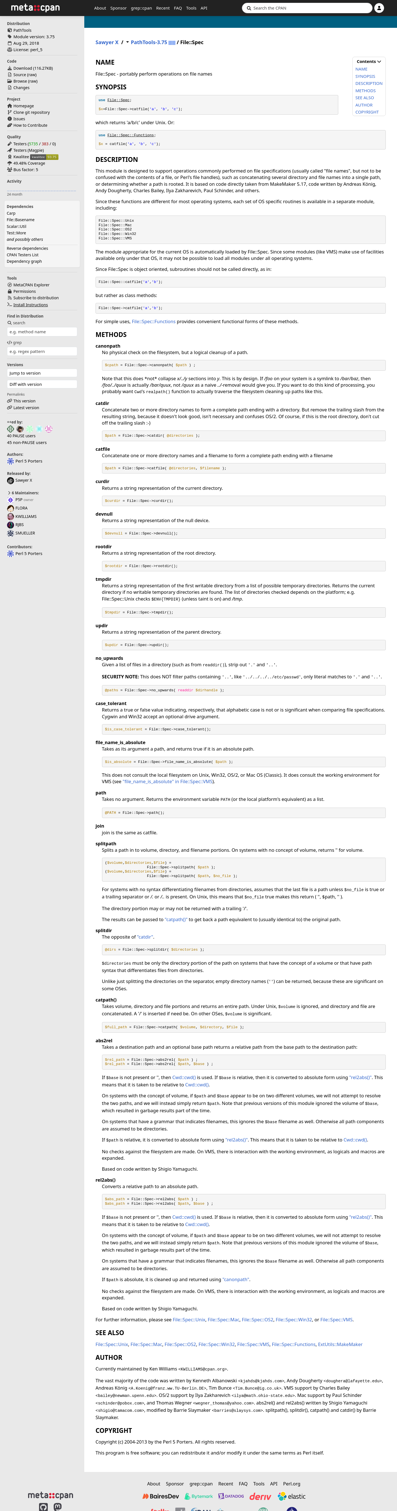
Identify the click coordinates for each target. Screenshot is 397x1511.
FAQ (178, 8)
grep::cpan (141, 8)
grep (14, 342)
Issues (19, 118)
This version (24, 401)
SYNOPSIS (365, 76)
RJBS (15, 524)
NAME (361, 69)
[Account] (379, 8)
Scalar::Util (16, 226)
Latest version (26, 407)
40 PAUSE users (21, 435)
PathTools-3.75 (149, 42)
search (16, 322)
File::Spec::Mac (223, 1319)
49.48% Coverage (29, 163)
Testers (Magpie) (28, 150)
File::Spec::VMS (336, 1319)
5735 (33, 143)
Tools (191, 8)
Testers (20, 143)
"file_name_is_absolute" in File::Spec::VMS (167, 781)
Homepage (23, 105)
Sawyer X (19, 480)
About (100, 8)
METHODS (365, 90)
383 (45, 143)
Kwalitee (21, 156)
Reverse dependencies (27, 248)
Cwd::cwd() (184, 1077)
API (204, 8)
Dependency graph (24, 261)
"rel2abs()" (360, 1077)
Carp (11, 213)
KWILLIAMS (22, 516)
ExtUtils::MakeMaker (340, 1344)
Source (19, 74)
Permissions (24, 291)
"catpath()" (176, 919)
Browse (20, 81)
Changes (21, 87)
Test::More (16, 232)
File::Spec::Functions (130, 135)
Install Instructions (30, 304)
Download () (33, 68)
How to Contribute (30, 125)
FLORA (17, 508)
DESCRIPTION (369, 83)
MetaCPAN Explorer (31, 284)
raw (31, 74)
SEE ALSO (364, 97)
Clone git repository (31, 112)
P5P (14, 499)
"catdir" (145, 937)
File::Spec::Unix (189, 1319)
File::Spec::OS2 (257, 1319)
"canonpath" (236, 1279)
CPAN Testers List (22, 254)
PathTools (22, 30)
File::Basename (21, 219)
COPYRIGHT (367, 112)
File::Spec (118, 100)
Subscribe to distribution (36, 297)
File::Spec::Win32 (294, 1319)
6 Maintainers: (23, 492)
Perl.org (292, 1483)
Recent (163, 8)
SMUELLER (21, 533)
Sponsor (118, 8)
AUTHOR (364, 105)
